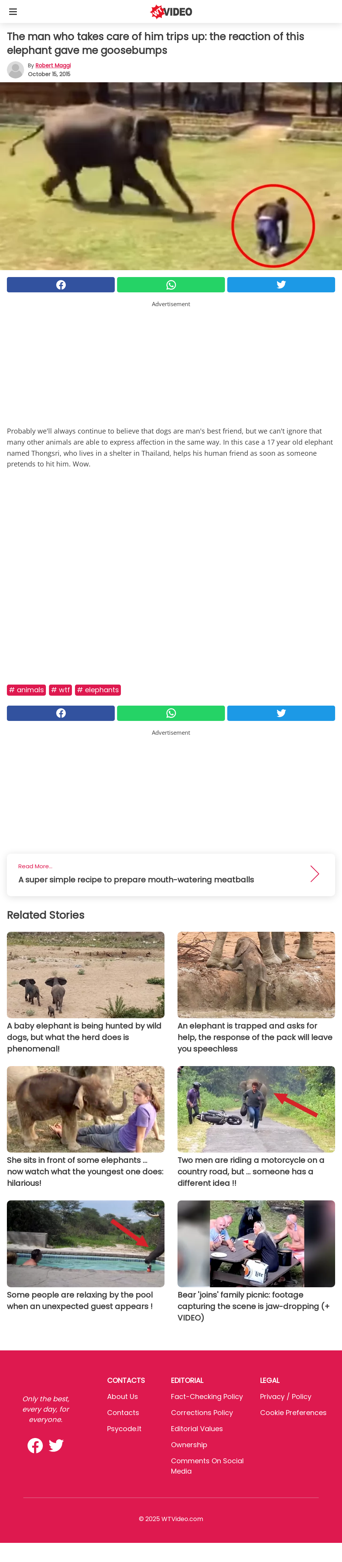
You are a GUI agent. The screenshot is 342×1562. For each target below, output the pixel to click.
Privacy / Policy (285, 1396)
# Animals (26, 690)
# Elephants (98, 690)
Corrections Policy (202, 1412)
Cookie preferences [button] (293, 1412)
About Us (122, 1396)
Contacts (123, 1412)
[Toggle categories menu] (13, 11)
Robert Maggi (53, 65)
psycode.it (124, 1428)
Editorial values (197, 1428)
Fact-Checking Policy (207, 1396)
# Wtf (60, 690)
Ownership (189, 1444)
